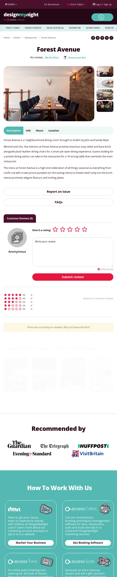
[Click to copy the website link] (111, 38)
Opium (73, 395)
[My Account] (102, 4)
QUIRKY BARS (93, 27)
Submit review (73, 277)
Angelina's (15, 395)
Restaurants (31, 37)
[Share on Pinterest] (102, 38)
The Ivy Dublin (101, 395)
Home (7, 37)
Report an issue (58, 191)
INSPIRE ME (75, 27)
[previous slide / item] (10, 373)
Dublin (17, 37)
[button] (35, 295)
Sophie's (44, 395)
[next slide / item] (107, 373)
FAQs (58, 202)
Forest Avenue (48, 37)
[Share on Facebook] (93, 38)
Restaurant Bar (77, 57)
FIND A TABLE (13, 27)
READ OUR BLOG (55, 27)
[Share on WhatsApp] (107, 38)
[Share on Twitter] (98, 38)
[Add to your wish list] (90, 70)
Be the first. (51, 57)
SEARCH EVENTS (33, 27)
